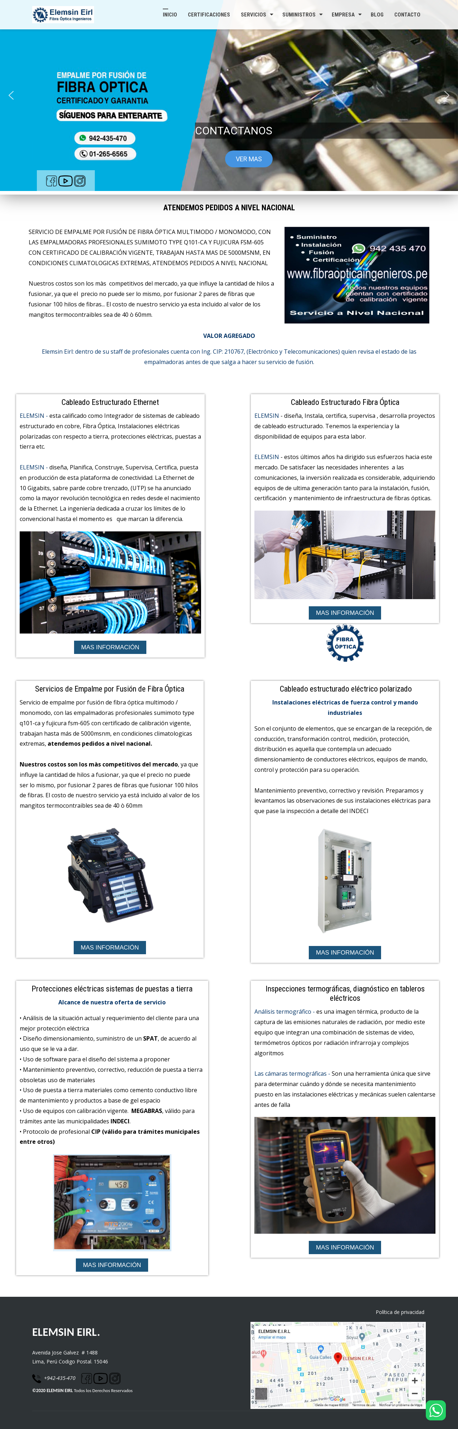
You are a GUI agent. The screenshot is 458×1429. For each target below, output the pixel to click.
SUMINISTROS (299, 14)
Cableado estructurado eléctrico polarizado (346, 688)
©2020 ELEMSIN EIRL (52, 1390)
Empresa (343, 14)
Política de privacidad (401, 1312)
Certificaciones (209, 14)
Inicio (170, 14)
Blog (377, 14)
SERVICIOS (253, 14)
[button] (11, 95)
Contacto (407, 14)
